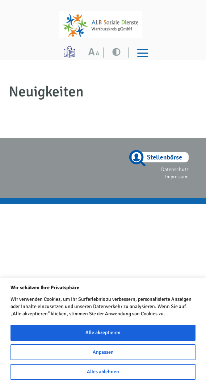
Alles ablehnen (103, 372)
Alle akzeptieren (103, 332)
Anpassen (103, 352)
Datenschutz (175, 169)
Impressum (177, 177)
